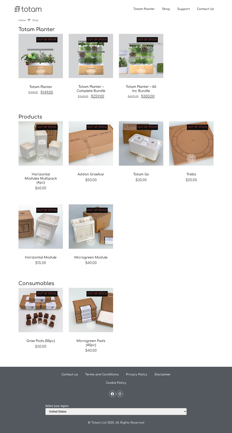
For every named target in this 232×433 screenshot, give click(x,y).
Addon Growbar (91, 174)
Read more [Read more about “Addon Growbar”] (91, 158)
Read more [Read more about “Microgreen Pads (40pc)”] (91, 325)
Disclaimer (162, 374)
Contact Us (205, 9)
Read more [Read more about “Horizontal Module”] (41, 241)
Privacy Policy (136, 374)
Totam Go (141, 174)
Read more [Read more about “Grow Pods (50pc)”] (41, 325)
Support (183, 9)
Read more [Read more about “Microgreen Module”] (91, 241)
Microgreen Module (90, 257)
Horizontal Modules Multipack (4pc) (41, 178)
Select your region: (57, 406)
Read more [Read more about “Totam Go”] (141, 158)
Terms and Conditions (102, 374)
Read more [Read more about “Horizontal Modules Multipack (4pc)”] (41, 158)
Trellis (191, 174)
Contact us (69, 374)
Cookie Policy (116, 382)
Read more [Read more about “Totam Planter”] (41, 71)
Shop (166, 9)
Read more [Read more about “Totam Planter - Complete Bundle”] (91, 70)
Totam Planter (144, 9)
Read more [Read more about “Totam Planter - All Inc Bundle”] (141, 70)
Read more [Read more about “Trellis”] (191, 158)
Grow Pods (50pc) (40, 341)
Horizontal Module (41, 257)
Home (22, 20)
